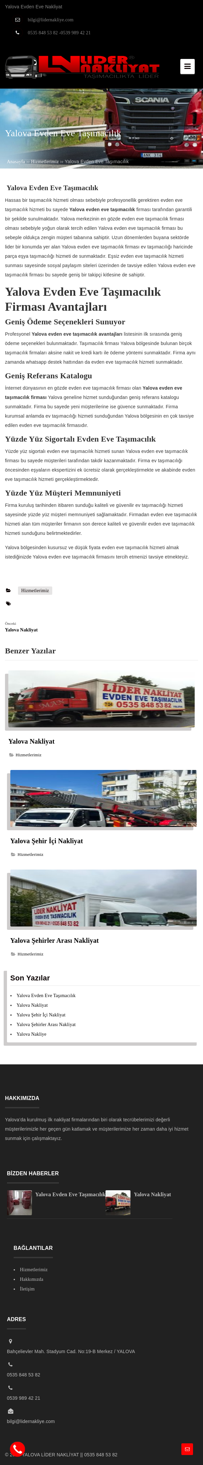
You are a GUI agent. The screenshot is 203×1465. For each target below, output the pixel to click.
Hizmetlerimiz (35, 590)
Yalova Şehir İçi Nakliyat (47, 841)
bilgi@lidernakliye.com (50, 19)
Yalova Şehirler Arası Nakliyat (54, 940)
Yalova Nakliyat (32, 741)
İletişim (27, 1288)
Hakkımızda (31, 1279)
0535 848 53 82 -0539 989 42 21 (59, 32)
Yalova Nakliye (32, 1034)
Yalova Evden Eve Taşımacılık (46, 995)
